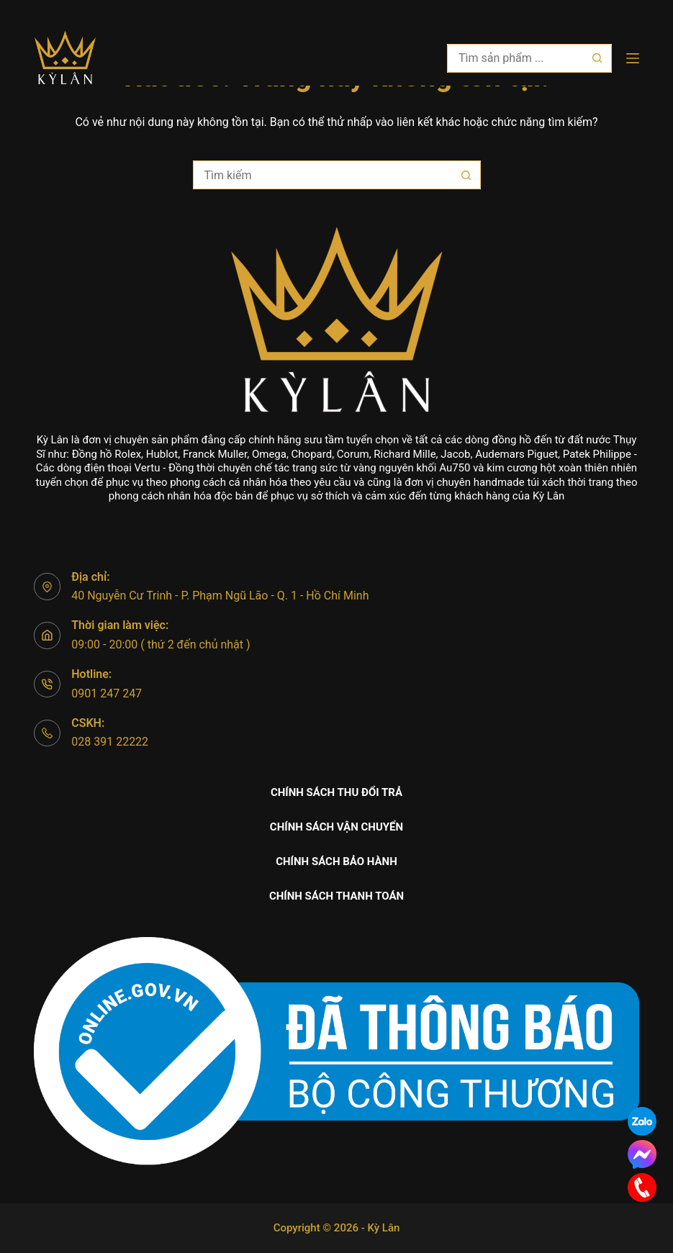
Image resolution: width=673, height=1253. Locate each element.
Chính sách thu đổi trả (336, 792)
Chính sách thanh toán (336, 896)
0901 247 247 (106, 693)
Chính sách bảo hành (336, 861)
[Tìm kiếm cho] (515, 58)
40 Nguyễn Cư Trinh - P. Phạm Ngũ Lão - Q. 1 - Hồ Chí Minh (220, 595)
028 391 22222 (109, 741)
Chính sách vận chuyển (336, 826)
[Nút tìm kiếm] (597, 58)
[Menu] (632, 58)
